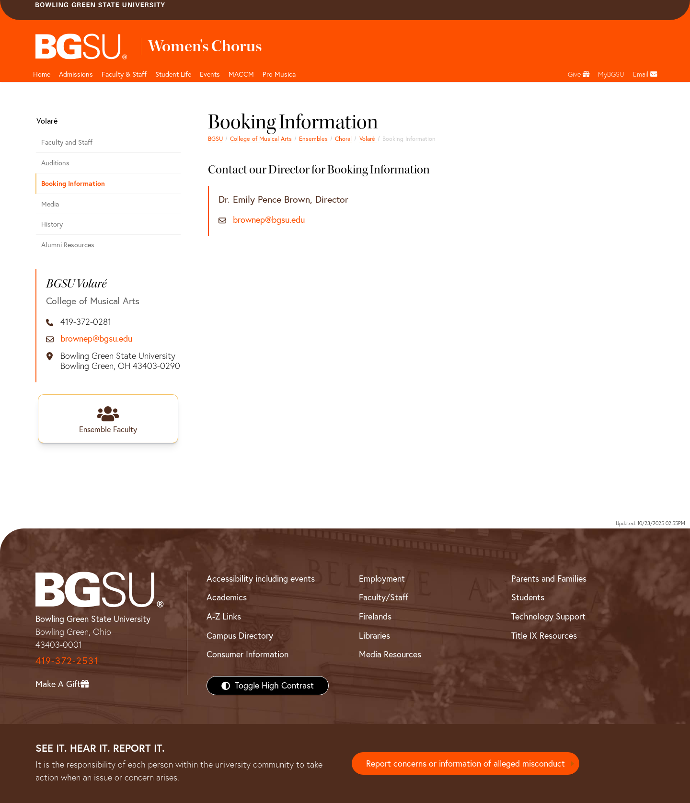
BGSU (215, 138)
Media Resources (390, 654)
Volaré (368, 138)
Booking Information (73, 183)
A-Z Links (224, 616)
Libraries (374, 635)
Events (210, 74)
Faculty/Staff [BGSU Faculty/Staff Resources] (383, 597)
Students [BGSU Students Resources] (527, 597)
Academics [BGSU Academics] (227, 597)
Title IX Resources (544, 635)
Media (50, 204)
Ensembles (313, 138)
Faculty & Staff (124, 74)
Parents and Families (548, 578)
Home (41, 74)
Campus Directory (240, 635)
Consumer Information (247, 654)
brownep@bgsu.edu (269, 220)
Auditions (55, 163)
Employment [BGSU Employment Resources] (382, 578)
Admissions (76, 74)
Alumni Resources (67, 245)
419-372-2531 (67, 660)
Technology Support (548, 616)
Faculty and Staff (66, 142)
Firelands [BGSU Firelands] (375, 616)
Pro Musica (279, 74)
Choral (343, 138)
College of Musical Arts (261, 138)
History (52, 224)
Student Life (173, 74)
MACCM (241, 74)
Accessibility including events (261, 578)
